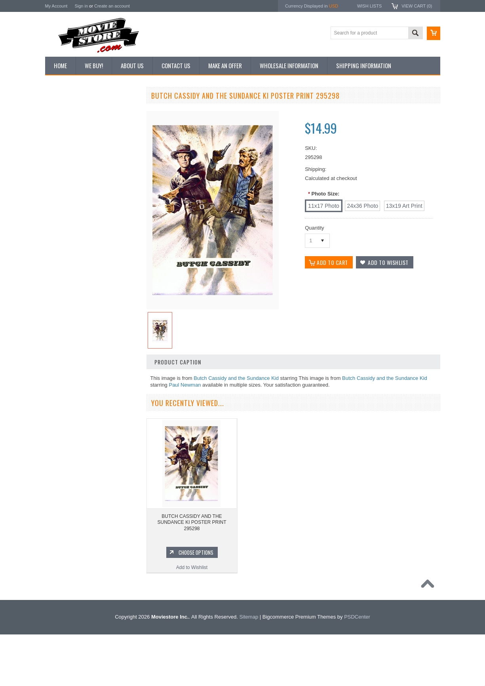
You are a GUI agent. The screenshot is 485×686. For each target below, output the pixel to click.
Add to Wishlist (92, 432)
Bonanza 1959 (64, 610)
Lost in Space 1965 (69, 529)
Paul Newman (185, 385)
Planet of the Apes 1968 (74, 556)
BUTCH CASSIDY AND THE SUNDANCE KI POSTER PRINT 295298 (191, 522)
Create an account (112, 6)
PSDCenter (357, 668)
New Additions (64, 110)
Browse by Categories (72, 151)
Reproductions (64, 164)
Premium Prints (65, 191)
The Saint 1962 (65, 597)
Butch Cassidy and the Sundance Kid (236, 378)
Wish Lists (369, 6)
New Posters (62, 177)
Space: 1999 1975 (68, 543)
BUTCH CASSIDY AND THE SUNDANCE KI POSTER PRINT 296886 (92, 391)
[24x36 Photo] (362, 206)
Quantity (314, 228)
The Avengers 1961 (70, 502)
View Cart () (416, 6)
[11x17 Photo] (323, 206)
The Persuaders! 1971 (73, 570)
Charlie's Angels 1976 (72, 516)
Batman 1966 (63, 489)
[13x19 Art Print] (404, 206)
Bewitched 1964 (66, 583)
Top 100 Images (66, 137)
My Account (56, 6)
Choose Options (96, 418)
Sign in (81, 6)
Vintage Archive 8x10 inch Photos (84, 124)
